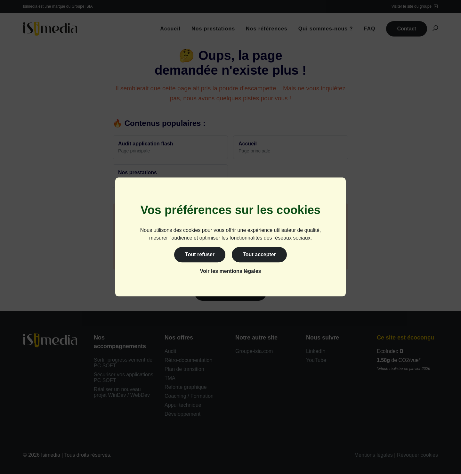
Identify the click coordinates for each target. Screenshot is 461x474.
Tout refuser (199, 254)
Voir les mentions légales (230, 271)
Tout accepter (259, 254)
